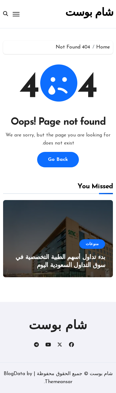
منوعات (92, 244)
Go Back (58, 159)
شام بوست (89, 13)
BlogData (14, 373)
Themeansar (58, 381)
